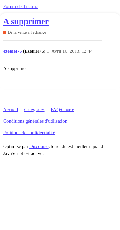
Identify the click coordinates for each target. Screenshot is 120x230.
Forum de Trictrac (20, 6)
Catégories (34, 109)
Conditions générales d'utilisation (35, 121)
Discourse (39, 146)
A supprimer (26, 21)
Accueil (10, 109)
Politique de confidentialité (29, 132)
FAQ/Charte (62, 109)
